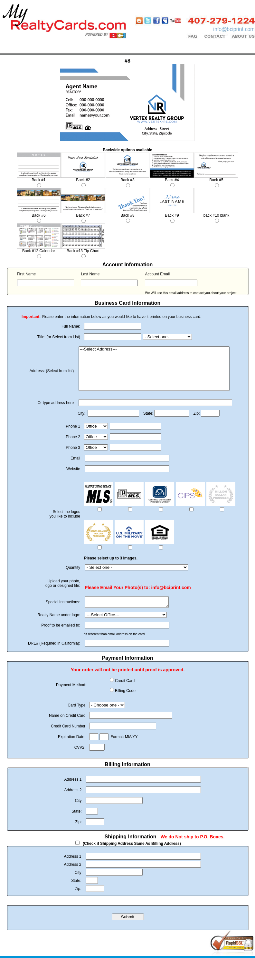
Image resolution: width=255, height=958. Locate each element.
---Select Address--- (154, 349)
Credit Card (125, 682)
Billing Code (125, 692)
